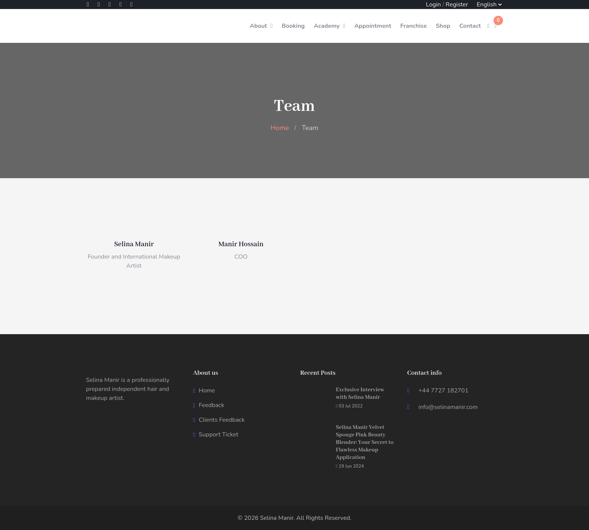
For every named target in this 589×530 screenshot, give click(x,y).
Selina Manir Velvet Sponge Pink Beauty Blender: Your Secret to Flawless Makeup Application (364, 442)
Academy (327, 26)
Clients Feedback (222, 420)
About (258, 26)
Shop (443, 26)
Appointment (372, 26)
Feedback (211, 405)
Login (433, 4)
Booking (293, 26)
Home (280, 127)
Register (457, 4)
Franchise (413, 26)
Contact (470, 26)
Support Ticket (218, 434)
